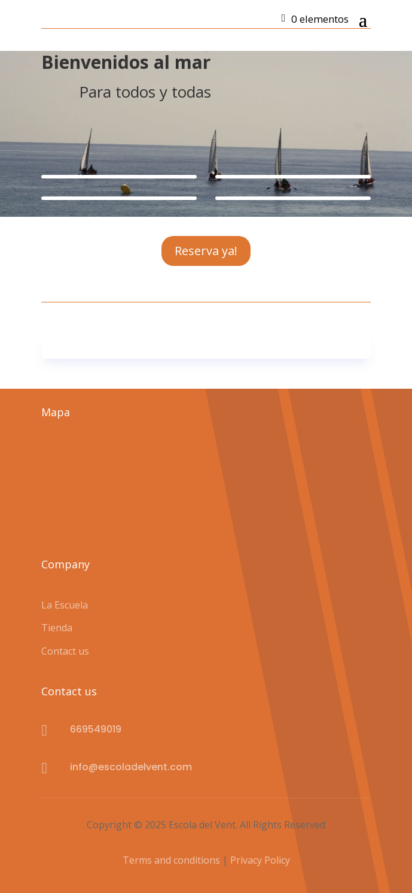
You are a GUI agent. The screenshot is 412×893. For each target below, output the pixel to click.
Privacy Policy (260, 860)
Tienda (56, 627)
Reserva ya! (206, 251)
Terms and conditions (172, 860)
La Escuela (64, 605)
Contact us (65, 651)
